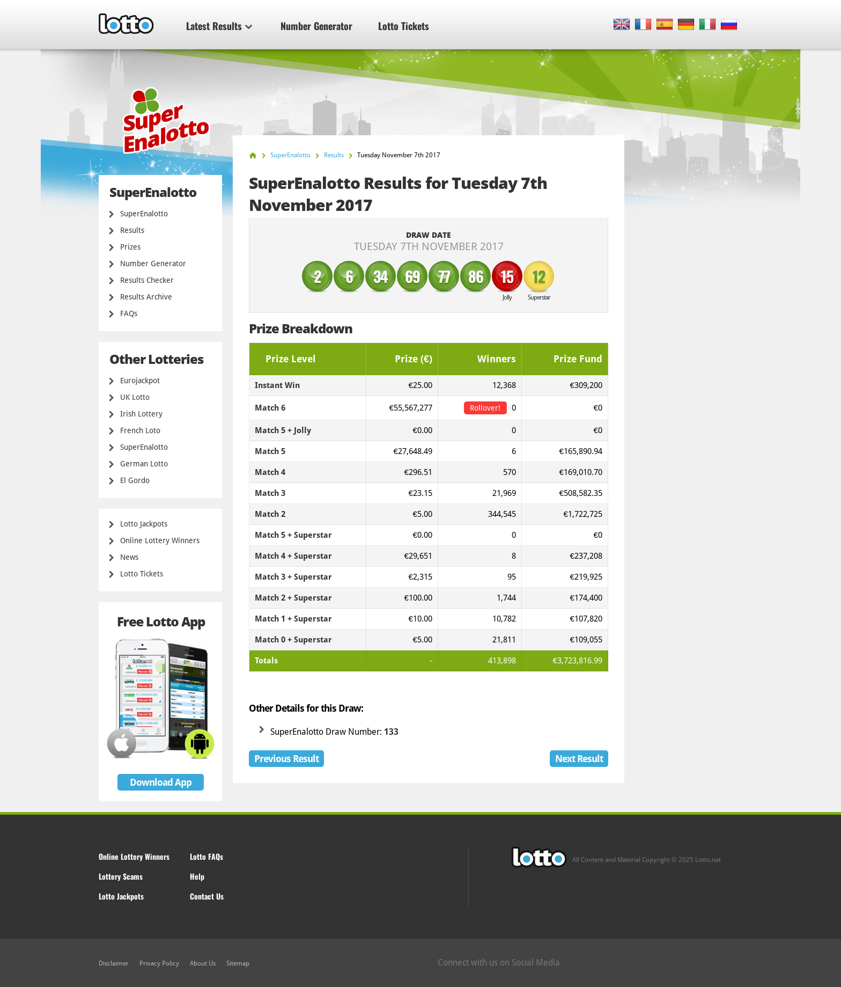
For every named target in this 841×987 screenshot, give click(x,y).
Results (132, 230)
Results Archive (146, 297)
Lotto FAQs (206, 856)
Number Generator (316, 26)
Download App (160, 782)
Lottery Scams (121, 876)
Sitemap (237, 963)
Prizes (130, 247)
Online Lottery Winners (160, 540)
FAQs (128, 313)
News (129, 557)
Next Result (579, 758)
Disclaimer (114, 963)
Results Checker (147, 280)
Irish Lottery (141, 414)
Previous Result (286, 758)
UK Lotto (135, 397)
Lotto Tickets (403, 26)
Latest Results (219, 26)
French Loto (140, 430)
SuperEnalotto (144, 213)
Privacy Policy (159, 963)
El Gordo (135, 480)
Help (197, 876)
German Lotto (144, 463)
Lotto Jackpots (143, 524)
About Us (203, 963)
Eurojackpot (140, 380)
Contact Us (207, 896)
